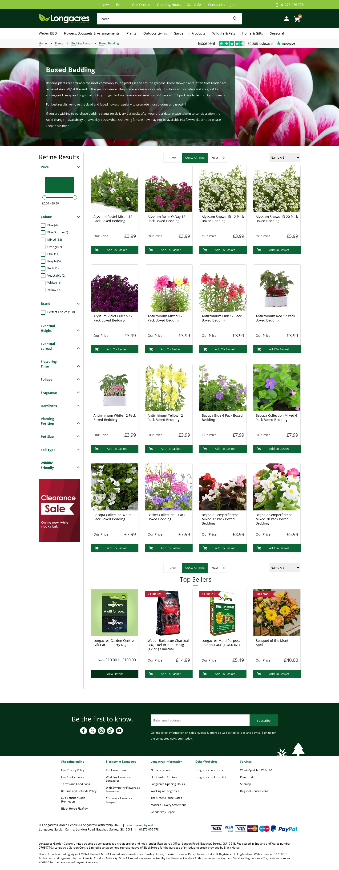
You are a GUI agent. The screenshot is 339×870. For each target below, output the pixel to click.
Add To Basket (111, 250)
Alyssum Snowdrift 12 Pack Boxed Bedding (223, 218)
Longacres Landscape (209, 770)
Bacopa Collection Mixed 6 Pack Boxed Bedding (276, 417)
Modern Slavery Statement (168, 805)
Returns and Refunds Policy (79, 791)
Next (215, 158)
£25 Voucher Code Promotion (73, 799)
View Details (114, 674)
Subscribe (263, 720)
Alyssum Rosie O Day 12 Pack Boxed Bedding (166, 218)
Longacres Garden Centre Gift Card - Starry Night (113, 642)
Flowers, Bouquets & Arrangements (92, 33)
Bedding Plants (81, 43)
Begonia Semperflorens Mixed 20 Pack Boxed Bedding (274, 519)
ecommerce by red (140, 825)
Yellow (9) (54, 290)
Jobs (234, 4)
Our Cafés (194, 4)
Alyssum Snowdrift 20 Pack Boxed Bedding (277, 218)
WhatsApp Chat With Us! (256, 770)
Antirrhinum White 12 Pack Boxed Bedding (114, 417)
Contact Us (216, 4)
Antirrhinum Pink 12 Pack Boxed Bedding (222, 318)
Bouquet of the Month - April (274, 642)
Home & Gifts (252, 33)
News (106, 4)
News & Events (160, 770)
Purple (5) (54, 261)
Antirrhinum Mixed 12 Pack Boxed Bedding (165, 318)
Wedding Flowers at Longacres (119, 779)
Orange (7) (54, 247)
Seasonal (277, 33)
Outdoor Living (155, 33)
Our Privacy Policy (73, 770)
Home (43, 43)
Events (121, 4)
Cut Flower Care (116, 770)
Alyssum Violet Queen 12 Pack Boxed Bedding (113, 318)
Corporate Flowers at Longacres (119, 800)
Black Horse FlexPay (74, 809)
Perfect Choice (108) (61, 312)
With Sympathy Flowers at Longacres (123, 789)
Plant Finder (248, 777)
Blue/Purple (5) (57, 232)
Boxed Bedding (109, 43)
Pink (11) (53, 254)
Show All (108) (195, 158)
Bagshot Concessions (254, 791)
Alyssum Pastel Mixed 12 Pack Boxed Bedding (112, 218)
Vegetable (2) (56, 275)
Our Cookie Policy (72, 777)
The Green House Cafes (166, 798)
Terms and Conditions (75, 784)
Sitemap (245, 784)
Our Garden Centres (164, 777)
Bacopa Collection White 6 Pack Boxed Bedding (113, 517)
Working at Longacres (165, 791)
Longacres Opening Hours (168, 784)
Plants (131, 33)
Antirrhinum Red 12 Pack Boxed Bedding (275, 318)
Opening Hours (169, 4)
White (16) (54, 282)
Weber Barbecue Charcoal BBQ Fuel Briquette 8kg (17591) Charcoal (168, 644)
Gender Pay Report (163, 812)
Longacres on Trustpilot (210, 777)
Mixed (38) (54, 239)
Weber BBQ (48, 33)
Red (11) (53, 268)
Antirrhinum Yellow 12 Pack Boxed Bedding (165, 417)
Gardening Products (189, 33)
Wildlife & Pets (223, 33)
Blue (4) (52, 225)
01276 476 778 (292, 4)
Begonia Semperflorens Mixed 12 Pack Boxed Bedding (220, 519)
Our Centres (141, 4)
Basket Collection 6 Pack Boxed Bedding (166, 517)
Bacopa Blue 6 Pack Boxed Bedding (222, 417)
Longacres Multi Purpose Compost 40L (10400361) (221, 642)
